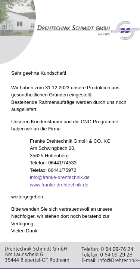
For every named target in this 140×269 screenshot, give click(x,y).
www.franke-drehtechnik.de (59, 185)
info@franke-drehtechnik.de (60, 177)
